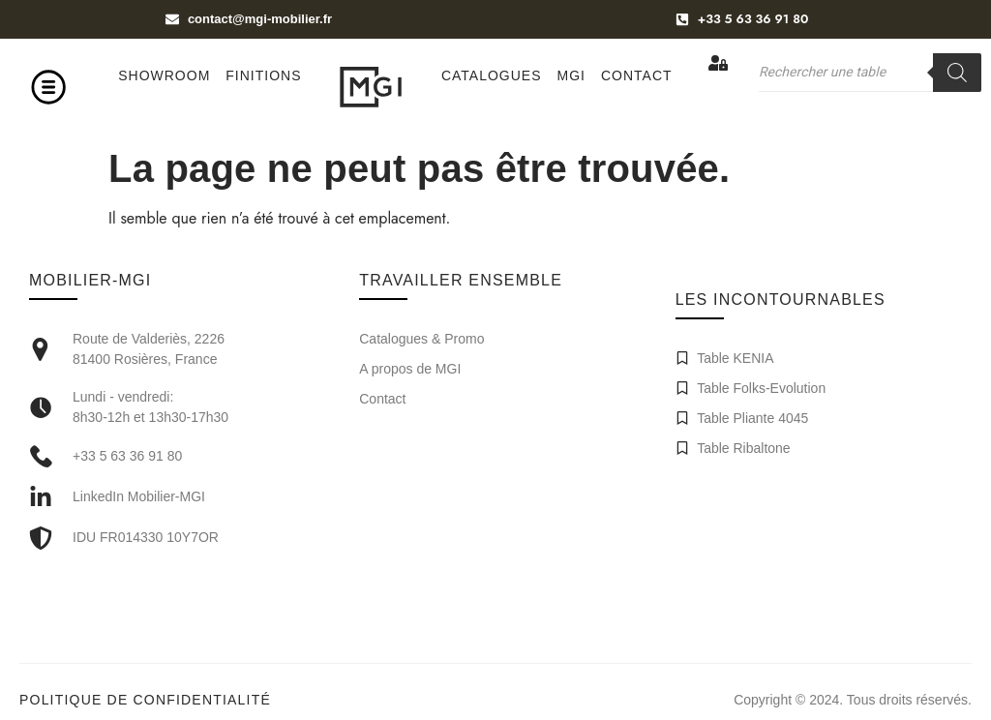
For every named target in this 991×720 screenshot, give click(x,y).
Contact (637, 75)
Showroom (164, 75)
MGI (571, 75)
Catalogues (491, 75)
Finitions (263, 75)
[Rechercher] (957, 72)
